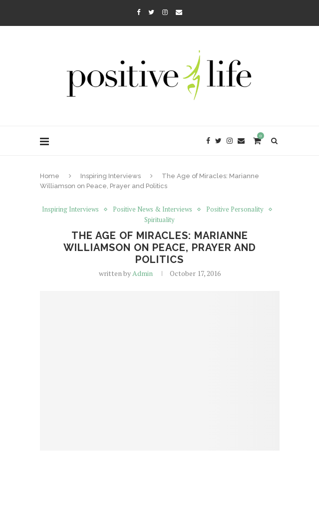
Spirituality (159, 220)
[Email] (179, 11)
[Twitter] (151, 11)
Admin (142, 273)
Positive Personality (235, 210)
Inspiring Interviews (110, 176)
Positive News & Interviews (152, 210)
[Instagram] (165, 11)
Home (49, 176)
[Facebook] (138, 11)
